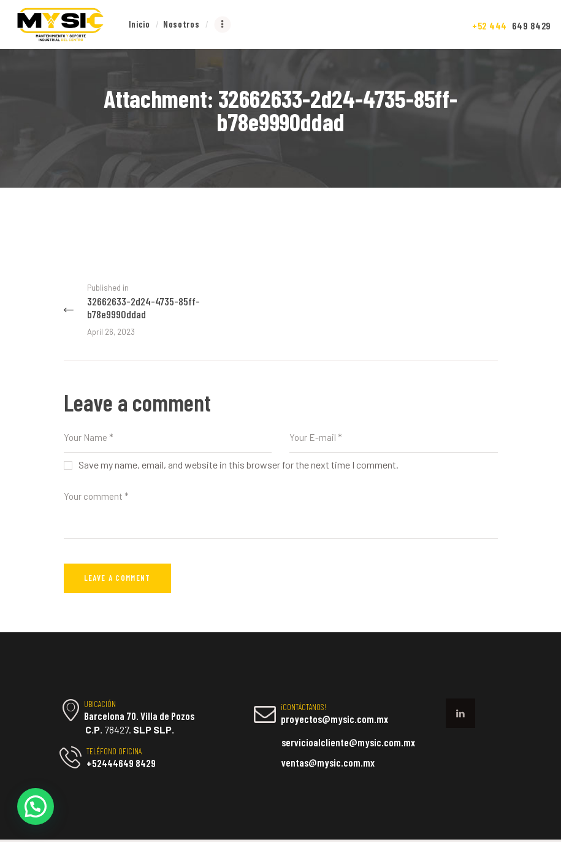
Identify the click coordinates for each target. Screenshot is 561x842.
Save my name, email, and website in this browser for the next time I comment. (238, 467)
